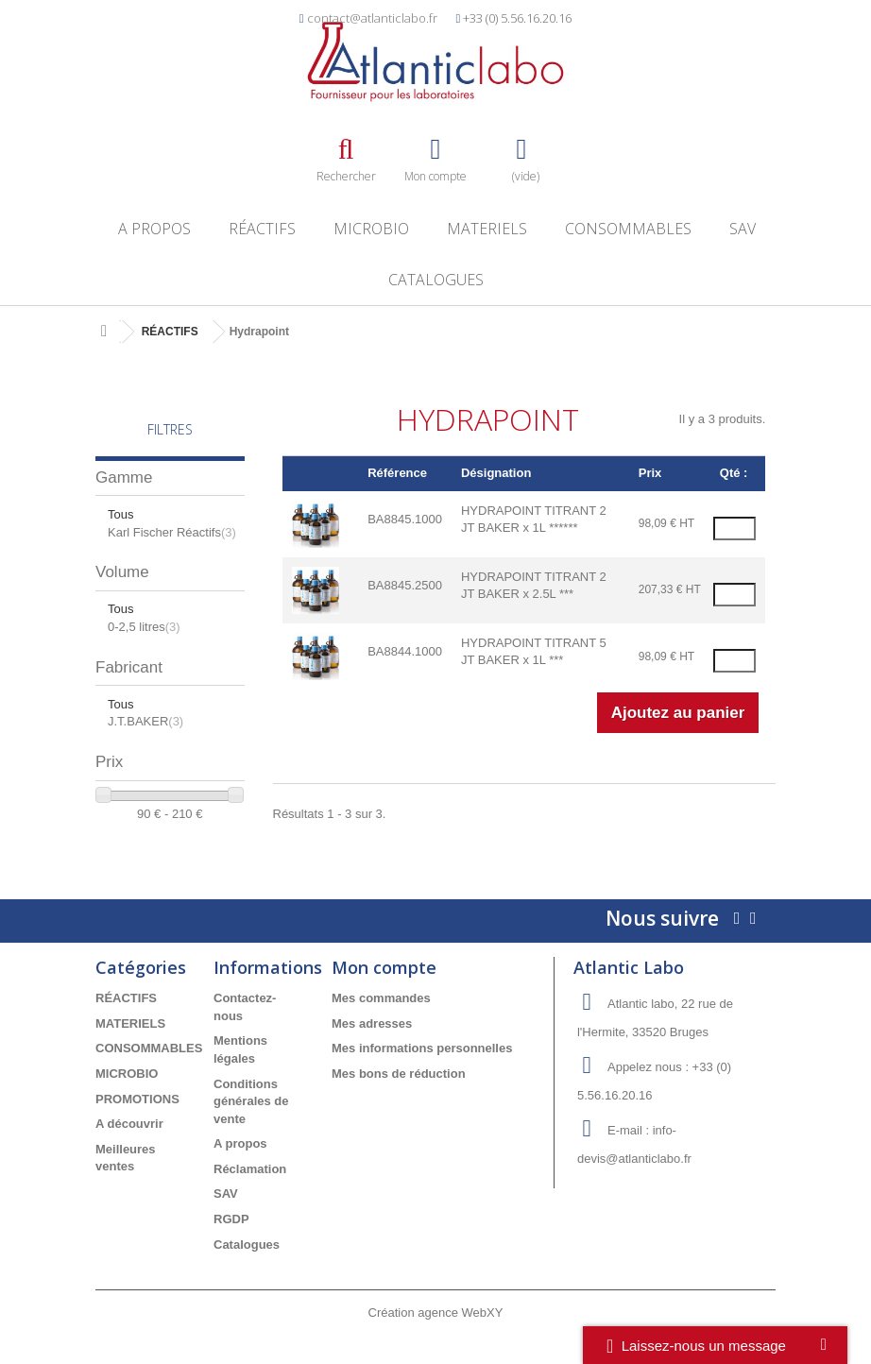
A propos (154, 228)
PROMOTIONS (137, 1099)
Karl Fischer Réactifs (172, 532)
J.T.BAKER (145, 721)
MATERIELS (487, 228)
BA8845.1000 (404, 519)
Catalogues (436, 279)
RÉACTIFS (262, 228)
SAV (742, 228)
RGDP (231, 1219)
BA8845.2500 (404, 585)
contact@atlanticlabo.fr (372, 17)
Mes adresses (372, 1023)
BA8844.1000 (404, 651)
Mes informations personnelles (422, 1048)
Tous (120, 514)
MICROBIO (371, 228)
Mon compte (384, 967)
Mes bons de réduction (399, 1073)
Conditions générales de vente (251, 1101)
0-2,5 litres (144, 627)
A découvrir (129, 1124)
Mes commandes (381, 998)
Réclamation (249, 1169)
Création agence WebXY (436, 1312)
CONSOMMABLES (628, 228)
